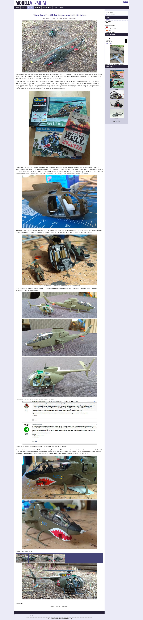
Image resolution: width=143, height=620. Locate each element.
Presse (55, 7)
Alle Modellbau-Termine (110, 32)
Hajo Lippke (33, 11)
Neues (23, 7)
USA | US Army (116, 121)
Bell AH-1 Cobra (116, 120)
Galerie (30, 7)
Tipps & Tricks (47, 7)
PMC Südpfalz (108, 21)
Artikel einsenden (111, 14)
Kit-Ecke (37, 7)
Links (71, 618)
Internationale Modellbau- (110, 25)
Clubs (61, 7)
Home (17, 7)
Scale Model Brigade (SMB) (110, 28)
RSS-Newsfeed (110, 12)
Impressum (67, 618)
